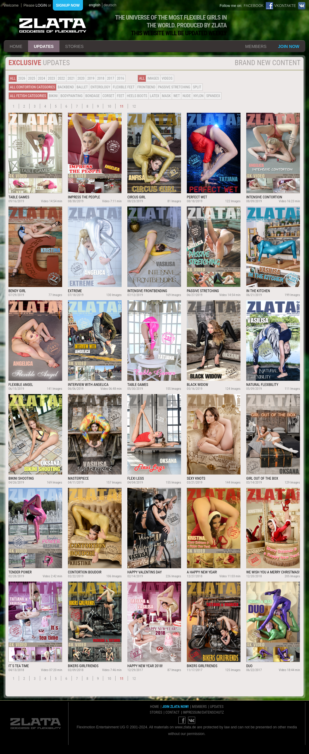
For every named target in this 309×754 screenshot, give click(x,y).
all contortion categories (32, 87)
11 (121, 106)
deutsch (110, 5)
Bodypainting (71, 96)
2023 (51, 78)
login (41, 5)
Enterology (100, 87)
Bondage (92, 96)
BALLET (82, 87)
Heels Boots (137, 96)
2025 (31, 78)
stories (74, 46)
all (12, 78)
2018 (100, 78)
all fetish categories (28, 96)
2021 (71, 78)
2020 (81, 78)
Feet (120, 96)
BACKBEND (66, 87)
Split (197, 87)
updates (44, 46)
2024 (41, 78)
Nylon (198, 96)
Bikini (53, 96)
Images (153, 78)
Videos (167, 78)
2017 (110, 78)
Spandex (213, 96)
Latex (154, 96)
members (255, 46)
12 (134, 106)
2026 (21, 78)
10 (109, 106)
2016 (120, 78)
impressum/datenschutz (203, 712)
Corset (108, 96)
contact (172, 712)
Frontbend (146, 87)
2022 (61, 78)
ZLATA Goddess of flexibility (52, 25)
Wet (176, 96)
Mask (166, 96)
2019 (90, 78)
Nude (187, 96)
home (16, 46)
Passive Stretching (174, 87)
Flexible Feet (124, 87)
